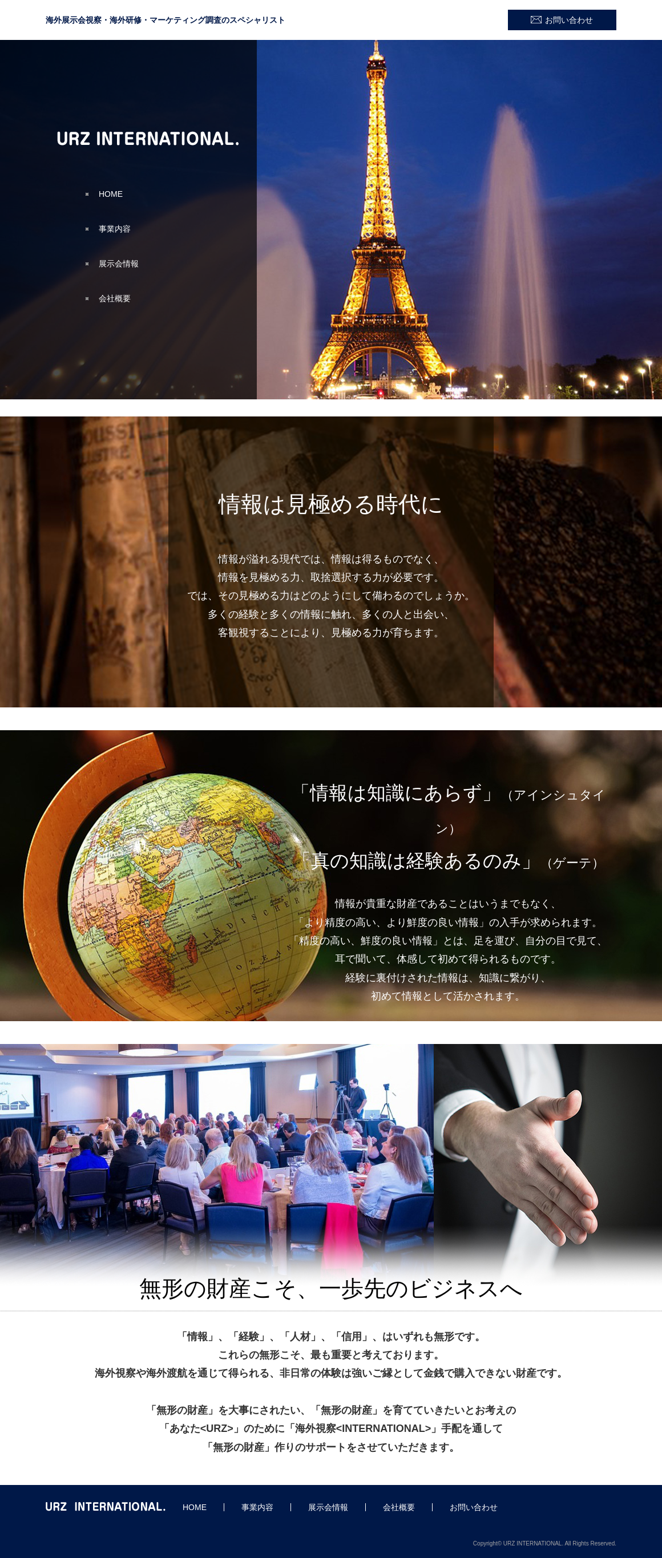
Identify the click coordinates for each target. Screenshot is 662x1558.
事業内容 (115, 228)
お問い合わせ (569, 20)
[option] (331, 219)
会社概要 (115, 298)
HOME (111, 194)
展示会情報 (119, 263)
